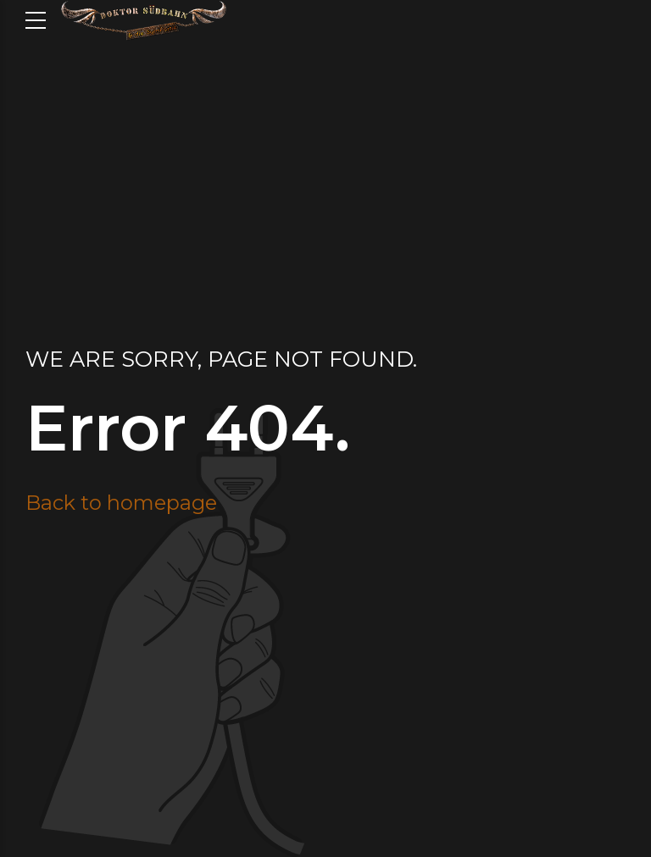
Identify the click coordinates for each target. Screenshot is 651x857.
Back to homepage (121, 502)
